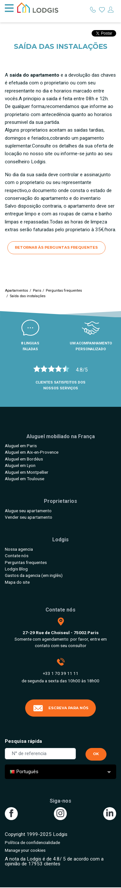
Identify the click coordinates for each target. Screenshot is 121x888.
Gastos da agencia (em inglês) (34, 575)
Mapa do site (17, 582)
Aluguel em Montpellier (26, 472)
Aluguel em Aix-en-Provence (31, 452)
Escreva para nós (60, 708)
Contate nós (16, 555)
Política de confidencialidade (32, 842)
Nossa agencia (19, 549)
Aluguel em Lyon (20, 465)
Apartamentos (16, 290)
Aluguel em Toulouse (24, 478)
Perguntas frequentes (64, 290)
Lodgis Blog (16, 568)
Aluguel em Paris (21, 445)
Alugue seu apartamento (28, 510)
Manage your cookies (25, 850)
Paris (37, 290)
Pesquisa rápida (23, 741)
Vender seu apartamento (28, 517)
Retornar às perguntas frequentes (56, 247)
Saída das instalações (27, 296)
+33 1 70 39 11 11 (60, 673)
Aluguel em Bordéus (24, 458)
